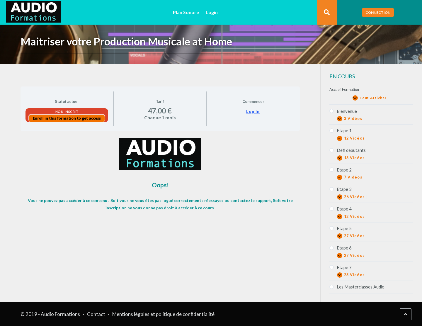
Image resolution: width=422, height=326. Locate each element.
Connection (377, 12)
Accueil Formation (344, 89)
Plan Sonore (186, 12)
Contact (96, 314)
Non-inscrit (67, 111)
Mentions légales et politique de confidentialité (163, 314)
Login (212, 12)
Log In (253, 111)
